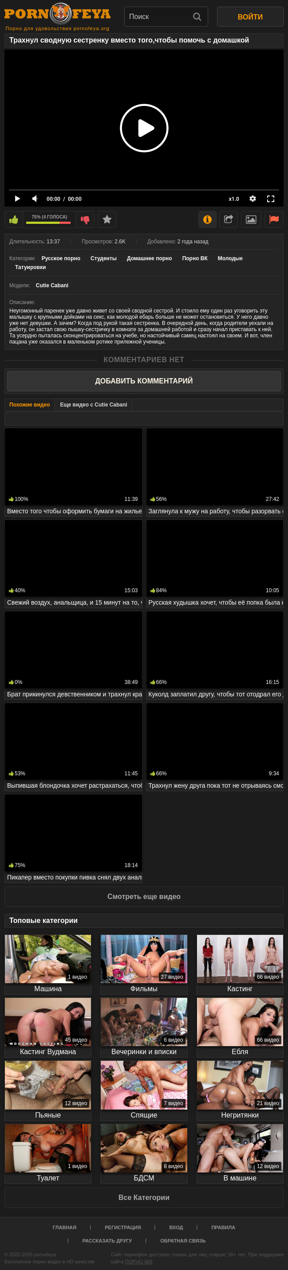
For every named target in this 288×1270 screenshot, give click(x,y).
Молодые (230, 258)
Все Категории (144, 1197)
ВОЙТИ (250, 17)
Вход (176, 1227)
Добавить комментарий (144, 381)
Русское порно (61, 258)
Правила (223, 1227)
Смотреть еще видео (144, 896)
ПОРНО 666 (139, 1261)
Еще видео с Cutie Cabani (93, 405)
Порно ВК (195, 258)
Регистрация (123, 1227)
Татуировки (30, 267)
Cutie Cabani (52, 285)
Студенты (104, 258)
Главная (64, 1227)
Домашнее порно (149, 258)
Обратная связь (182, 1240)
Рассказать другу (107, 1240)
